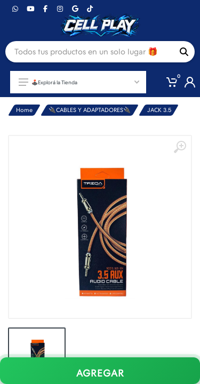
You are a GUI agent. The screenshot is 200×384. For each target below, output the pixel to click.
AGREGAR (100, 373)
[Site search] (89, 51)
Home (24, 110)
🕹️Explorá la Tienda (79, 82)
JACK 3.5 (159, 110)
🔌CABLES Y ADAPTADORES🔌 (90, 110)
